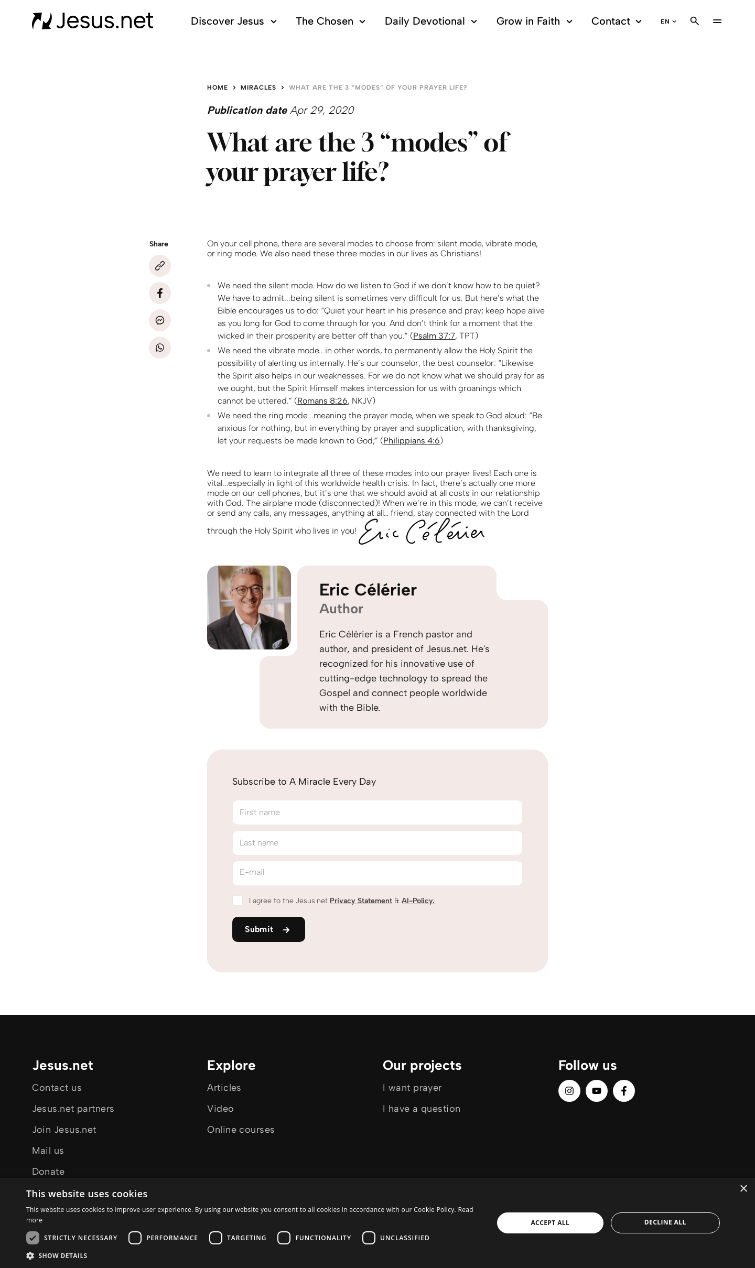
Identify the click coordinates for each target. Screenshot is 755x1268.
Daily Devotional (432, 21)
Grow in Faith (536, 21)
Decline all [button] (665, 1222)
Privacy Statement (361, 900)
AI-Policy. (418, 900)
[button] (253, 1255)
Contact (618, 21)
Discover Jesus (235, 21)
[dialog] (377, 1223)
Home (217, 87)
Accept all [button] (550, 1222)
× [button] (743, 1189)
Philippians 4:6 (411, 441)
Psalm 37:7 (434, 336)
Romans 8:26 (322, 401)
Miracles (258, 87)
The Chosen (332, 21)
